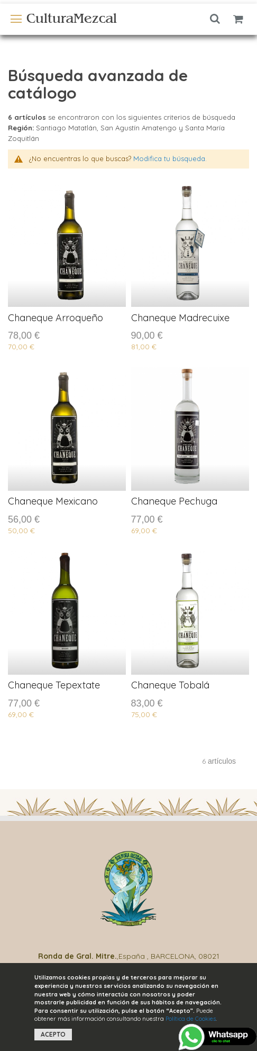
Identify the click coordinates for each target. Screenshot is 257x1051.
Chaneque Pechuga (174, 501)
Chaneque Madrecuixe (180, 318)
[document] (128, 1007)
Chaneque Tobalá (170, 685)
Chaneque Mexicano (53, 501)
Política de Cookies (191, 1018)
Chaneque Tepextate (54, 685)
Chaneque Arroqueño (55, 318)
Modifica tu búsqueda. (170, 158)
